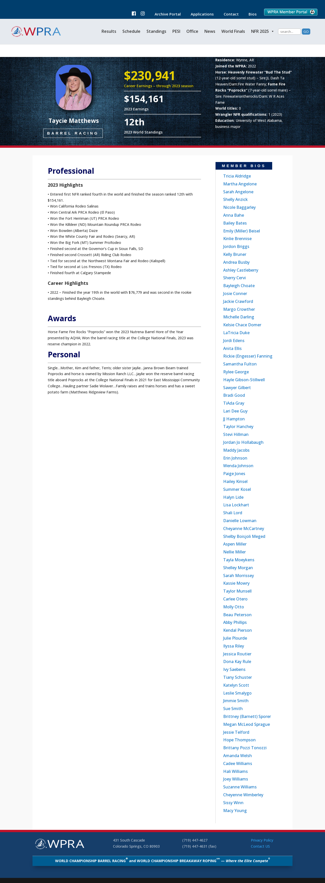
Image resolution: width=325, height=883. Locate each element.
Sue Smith (233, 708)
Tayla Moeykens (238, 560)
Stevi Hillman (236, 434)
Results (109, 31)
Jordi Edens (234, 340)
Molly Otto (233, 607)
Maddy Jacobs (236, 450)
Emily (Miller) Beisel (241, 231)
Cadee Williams (237, 763)
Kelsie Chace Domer (242, 325)
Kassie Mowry (236, 583)
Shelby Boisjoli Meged (244, 536)
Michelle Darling (238, 317)
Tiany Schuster (237, 677)
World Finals (233, 31)
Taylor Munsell (237, 591)
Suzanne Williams (240, 787)
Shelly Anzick (235, 199)
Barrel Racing (73, 136)
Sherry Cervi (234, 278)
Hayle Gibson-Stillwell (244, 379)
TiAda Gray (233, 403)
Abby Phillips (235, 622)
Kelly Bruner (234, 254)
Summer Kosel (237, 489)
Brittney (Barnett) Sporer (247, 716)
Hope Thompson (239, 740)
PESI (176, 31)
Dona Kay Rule (237, 661)
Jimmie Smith (236, 700)
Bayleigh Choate (239, 285)
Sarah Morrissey (238, 575)
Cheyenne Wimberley (243, 795)
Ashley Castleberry (240, 270)
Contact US (260, 846)
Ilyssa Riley (233, 646)
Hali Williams (235, 771)
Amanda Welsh (237, 755)
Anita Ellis (232, 348)
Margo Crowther (239, 309)
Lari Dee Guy (235, 411)
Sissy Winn (233, 802)
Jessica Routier (237, 654)
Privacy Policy (262, 840)
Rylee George (236, 372)
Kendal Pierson (237, 630)
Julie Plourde (235, 638)
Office (192, 31)
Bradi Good (234, 395)
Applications (200, 14)
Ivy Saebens (234, 669)
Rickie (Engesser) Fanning (247, 356)
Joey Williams (235, 779)
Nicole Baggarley (239, 207)
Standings (156, 31)
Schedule (131, 31)
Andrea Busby (236, 262)
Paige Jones (234, 473)
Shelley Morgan (238, 567)
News (209, 31)
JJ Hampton (234, 419)
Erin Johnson (235, 458)
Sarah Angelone (238, 192)
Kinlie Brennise (237, 238)
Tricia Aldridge (237, 176)
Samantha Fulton (240, 364)
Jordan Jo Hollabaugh (243, 442)
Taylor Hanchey (238, 426)
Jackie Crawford (238, 301)
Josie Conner (235, 293)
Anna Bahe (233, 215)
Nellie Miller (234, 552)
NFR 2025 (262, 31)
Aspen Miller (235, 544)
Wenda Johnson (238, 465)
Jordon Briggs (236, 246)
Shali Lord (232, 513)
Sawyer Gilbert (237, 387)
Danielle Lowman (239, 520)
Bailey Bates (235, 223)
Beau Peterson (237, 614)
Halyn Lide (233, 497)
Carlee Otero (235, 599)
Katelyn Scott (236, 685)
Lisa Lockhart (236, 505)
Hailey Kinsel (235, 481)
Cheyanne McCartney (243, 528)
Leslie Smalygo (237, 693)
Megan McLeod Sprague (246, 724)
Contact (229, 14)
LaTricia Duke (236, 332)
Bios (250, 14)
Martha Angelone (240, 184)
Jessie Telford (236, 732)
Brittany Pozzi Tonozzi (245, 747)
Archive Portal (165, 14)
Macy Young (235, 810)
